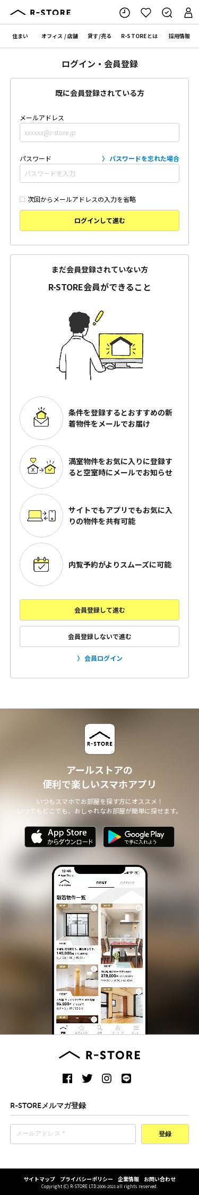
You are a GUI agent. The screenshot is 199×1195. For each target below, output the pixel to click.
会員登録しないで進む (100, 636)
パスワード (100, 168)
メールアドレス (100, 127)
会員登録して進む (99, 609)
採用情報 (179, 36)
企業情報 (128, 1179)
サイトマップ (39, 1179)
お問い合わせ (160, 1179)
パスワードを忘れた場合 (144, 158)
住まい (20, 36)
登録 (165, 1134)
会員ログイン (103, 657)
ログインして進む (99, 220)
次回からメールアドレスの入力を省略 (78, 198)
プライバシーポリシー (86, 1179)
